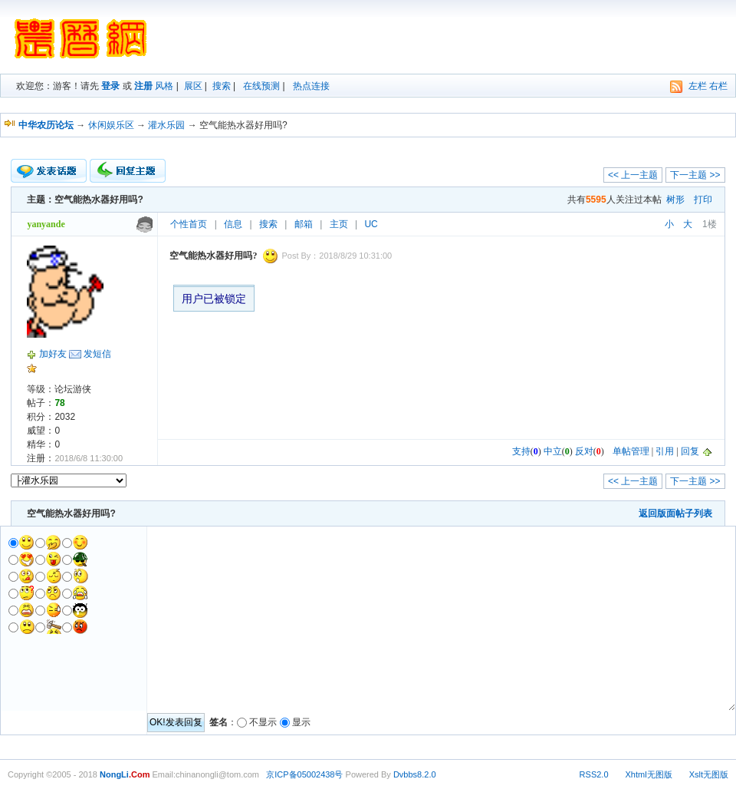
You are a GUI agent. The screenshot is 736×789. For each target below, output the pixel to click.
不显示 (263, 722)
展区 (193, 86)
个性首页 (188, 224)
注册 (143, 86)
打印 (703, 199)
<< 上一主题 (633, 175)
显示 (301, 722)
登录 (110, 86)
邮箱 (303, 224)
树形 (675, 199)
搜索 (221, 86)
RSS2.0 (594, 774)
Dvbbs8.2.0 (414, 774)
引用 (665, 451)
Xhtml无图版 (649, 774)
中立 (553, 451)
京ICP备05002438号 (304, 774)
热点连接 (311, 86)
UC (370, 224)
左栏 (697, 86)
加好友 (53, 353)
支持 (521, 451)
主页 (339, 224)
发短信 (97, 353)
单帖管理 (631, 451)
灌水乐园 (166, 125)
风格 (164, 86)
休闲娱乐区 (111, 125)
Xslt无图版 (708, 774)
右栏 (718, 86)
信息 (233, 224)
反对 (584, 451)
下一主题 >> (695, 175)
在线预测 (261, 86)
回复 (690, 451)
